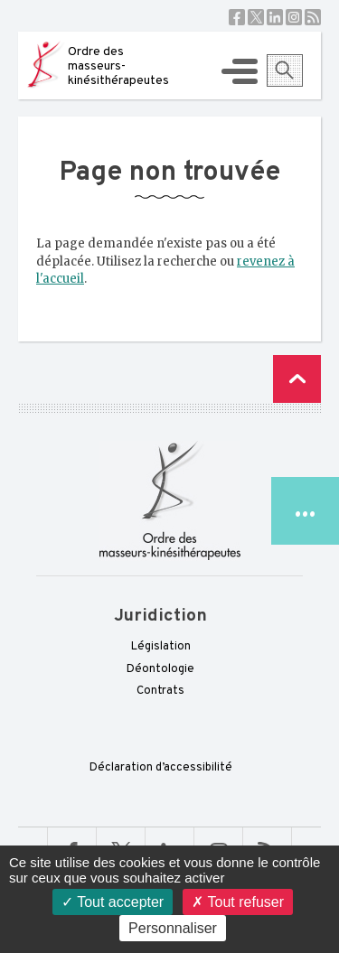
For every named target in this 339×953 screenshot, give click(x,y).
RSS (313, 17)
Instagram (294, 17)
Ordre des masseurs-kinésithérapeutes (118, 66)
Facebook (237, 17)
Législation (161, 647)
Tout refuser (238, 902)
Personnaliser (172, 928)
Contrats (160, 691)
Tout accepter (112, 902)
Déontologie (160, 669)
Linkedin (275, 17)
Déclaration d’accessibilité (160, 768)
